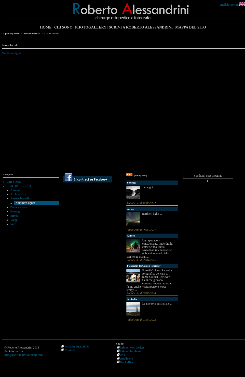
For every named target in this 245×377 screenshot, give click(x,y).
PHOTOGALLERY (91, 27)
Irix (122, 355)
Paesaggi (15, 211)
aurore (130, 209)
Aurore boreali (31, 33)
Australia (132, 299)
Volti (13, 224)
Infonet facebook (130, 351)
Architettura (18, 194)
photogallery (12, 33)
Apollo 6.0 (126, 358)
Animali (15, 190)
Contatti (70, 350)
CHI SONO (63, 27)
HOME (46, 27)
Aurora (131, 235)
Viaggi (14, 220)
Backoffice (127, 362)
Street (14, 215)
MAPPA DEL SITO (190, 27)
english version (229, 4)
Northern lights (25, 203)
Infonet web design (132, 347)
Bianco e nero (18, 207)
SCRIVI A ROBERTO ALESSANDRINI (141, 27)
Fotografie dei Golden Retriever (143, 266)
